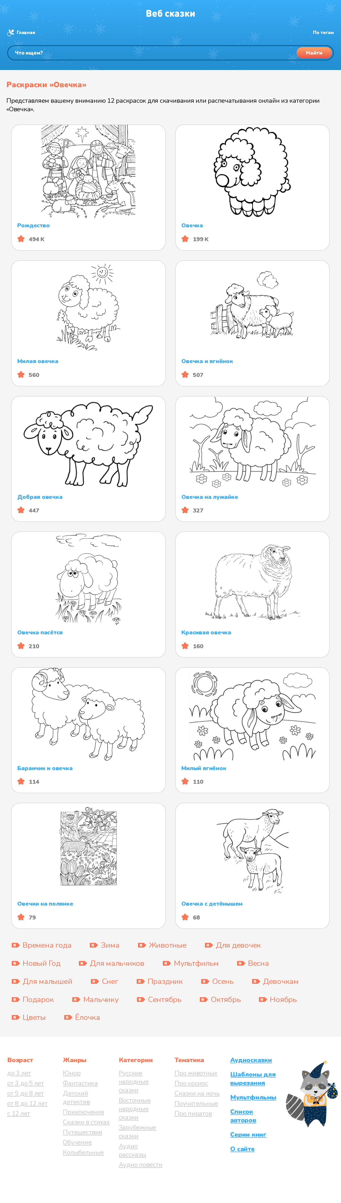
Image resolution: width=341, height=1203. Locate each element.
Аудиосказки (251, 1060)
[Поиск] (170, 53)
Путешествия (82, 1132)
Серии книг (248, 1134)
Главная (26, 33)
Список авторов (243, 1115)
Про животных (195, 1073)
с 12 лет (18, 1113)
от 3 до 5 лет (25, 1083)
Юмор (71, 1073)
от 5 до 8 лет (25, 1093)
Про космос (191, 1083)
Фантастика (80, 1083)
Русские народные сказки (134, 1081)
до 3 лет (19, 1073)
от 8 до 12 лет (27, 1103)
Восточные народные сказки (135, 1109)
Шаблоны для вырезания (252, 1078)
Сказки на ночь (197, 1093)
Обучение (77, 1142)
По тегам (323, 33)
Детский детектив (76, 1097)
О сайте (242, 1149)
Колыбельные (83, 1152)
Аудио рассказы (132, 1150)
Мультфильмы (253, 1097)
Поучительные (196, 1103)
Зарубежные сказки (137, 1131)
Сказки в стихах (86, 1122)
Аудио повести (141, 1164)
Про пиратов (193, 1113)
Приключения (83, 1112)
